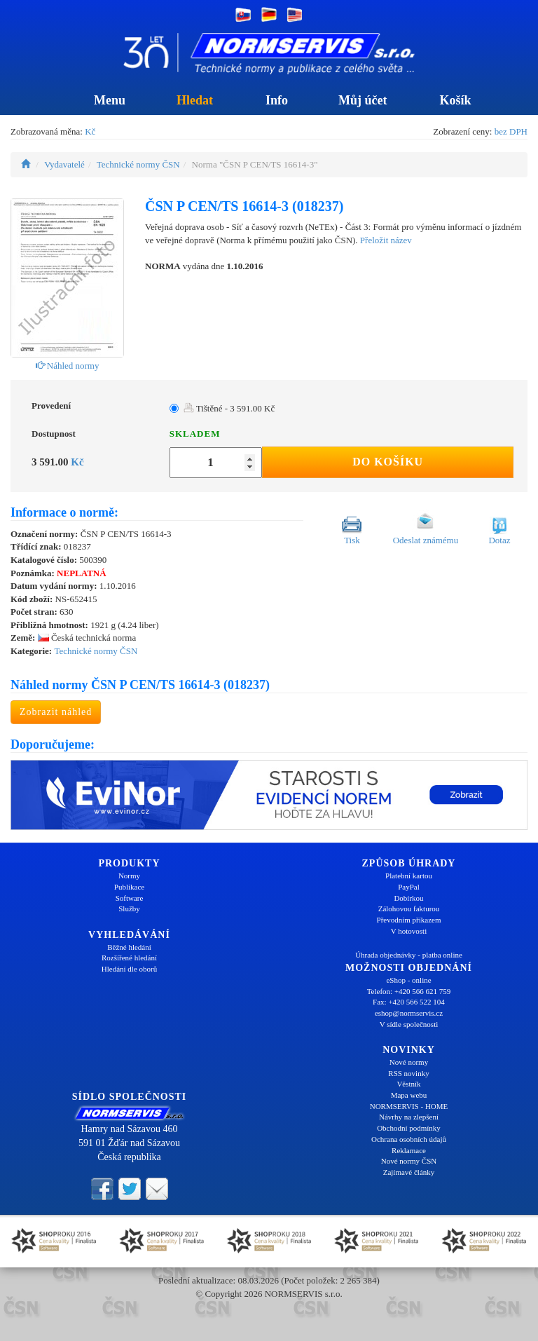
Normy (129, 875)
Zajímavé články (409, 1172)
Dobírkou (408, 898)
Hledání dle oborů (129, 969)
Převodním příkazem (409, 919)
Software (130, 898)
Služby (129, 908)
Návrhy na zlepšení (409, 1116)
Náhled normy (67, 365)
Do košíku (387, 462)
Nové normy (408, 1062)
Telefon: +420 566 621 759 (409, 991)
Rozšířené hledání (129, 957)
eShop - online (408, 980)
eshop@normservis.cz (409, 1013)
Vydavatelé (64, 164)
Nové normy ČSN (408, 1161)
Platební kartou (408, 875)
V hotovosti (409, 931)
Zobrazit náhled (56, 712)
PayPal (409, 887)
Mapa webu (409, 1095)
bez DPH (511, 131)
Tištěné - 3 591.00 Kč (229, 408)
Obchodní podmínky (409, 1128)
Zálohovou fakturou (409, 908)
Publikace (129, 887)
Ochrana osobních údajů (408, 1139)
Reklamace (409, 1150)
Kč (90, 131)
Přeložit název (386, 240)
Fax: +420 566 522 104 (409, 1002)
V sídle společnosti (409, 1024)
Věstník (408, 1084)
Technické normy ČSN (138, 164)
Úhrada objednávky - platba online (408, 955)
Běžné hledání (129, 947)
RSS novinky (408, 1073)
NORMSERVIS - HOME (409, 1106)
